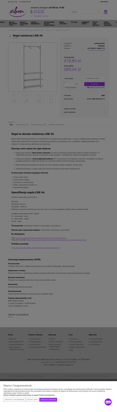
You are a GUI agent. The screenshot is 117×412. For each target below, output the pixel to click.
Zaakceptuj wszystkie (48, 399)
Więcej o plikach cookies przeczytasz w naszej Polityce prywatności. (29, 395)
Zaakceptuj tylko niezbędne (14, 399)
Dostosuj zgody (32, 399)
